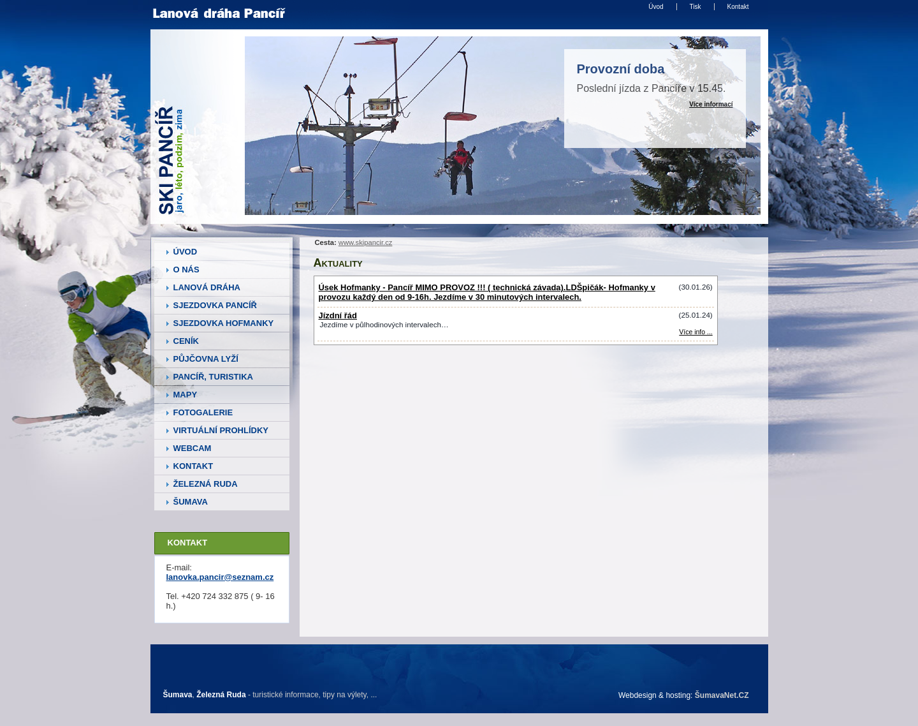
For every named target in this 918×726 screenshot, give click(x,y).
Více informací (710, 104)
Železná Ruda (220, 694)
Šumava (178, 694)
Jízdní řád (338, 315)
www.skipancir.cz (366, 242)
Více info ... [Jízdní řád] (695, 332)
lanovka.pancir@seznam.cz (220, 577)
